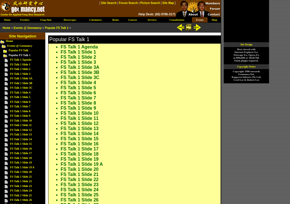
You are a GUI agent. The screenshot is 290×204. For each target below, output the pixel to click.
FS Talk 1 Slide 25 (80, 194)
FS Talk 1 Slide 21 (80, 174)
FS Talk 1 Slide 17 (80, 148)
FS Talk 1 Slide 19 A (82, 164)
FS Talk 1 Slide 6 (78, 92)
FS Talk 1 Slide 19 (80, 159)
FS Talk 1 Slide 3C (80, 77)
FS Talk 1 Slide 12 (80, 123)
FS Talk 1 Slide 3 (78, 62)
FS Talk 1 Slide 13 (80, 128)
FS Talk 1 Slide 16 (80, 143)
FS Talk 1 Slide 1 (78, 52)
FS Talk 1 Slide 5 (78, 87)
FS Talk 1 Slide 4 (78, 82)
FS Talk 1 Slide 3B (80, 72)
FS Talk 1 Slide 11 (80, 118)
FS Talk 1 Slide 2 (78, 57)
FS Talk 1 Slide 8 (78, 103)
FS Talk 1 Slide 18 (80, 154)
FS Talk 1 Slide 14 (80, 133)
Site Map (168, 3)
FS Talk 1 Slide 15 (80, 138)
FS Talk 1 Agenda (79, 46)
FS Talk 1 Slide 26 (80, 199)
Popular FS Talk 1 (57, 27)
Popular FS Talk (19, 50)
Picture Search (150, 3)
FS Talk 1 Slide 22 (80, 179)
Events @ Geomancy (20, 45)
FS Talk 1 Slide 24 (80, 189)
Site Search (108, 3)
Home (9, 40)
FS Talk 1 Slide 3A (80, 67)
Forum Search (128, 3)
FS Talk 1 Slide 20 (80, 169)
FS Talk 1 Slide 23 (80, 184)
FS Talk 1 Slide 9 (78, 108)
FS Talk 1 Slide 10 (80, 113)
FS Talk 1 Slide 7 (78, 97)
